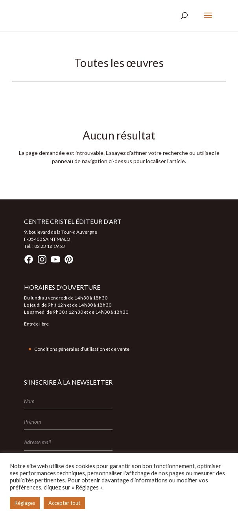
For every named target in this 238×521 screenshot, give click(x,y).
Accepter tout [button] (64, 503)
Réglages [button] (25, 503)
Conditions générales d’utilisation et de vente (81, 349)
